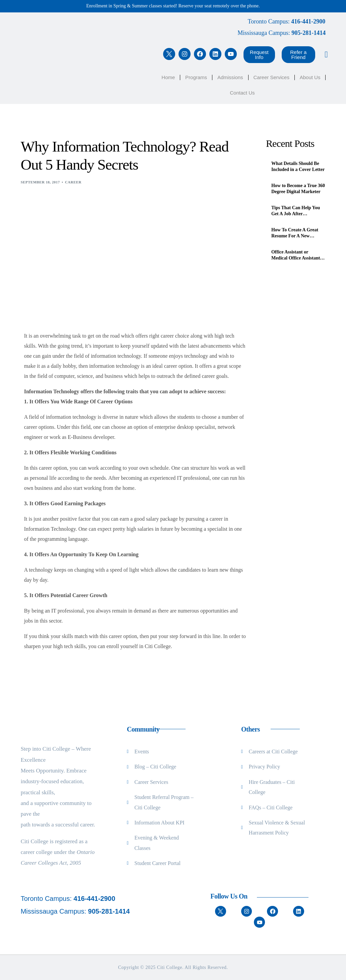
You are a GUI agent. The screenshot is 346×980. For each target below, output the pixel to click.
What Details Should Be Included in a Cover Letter (298, 166)
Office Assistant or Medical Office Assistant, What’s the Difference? (296, 255)
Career (73, 182)
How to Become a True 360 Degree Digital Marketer (298, 188)
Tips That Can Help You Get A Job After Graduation (295, 211)
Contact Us (242, 93)
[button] (259, 54)
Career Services (271, 77)
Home (168, 77)
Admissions (230, 77)
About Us (310, 77)
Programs (196, 77)
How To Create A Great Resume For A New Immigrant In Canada (294, 233)
